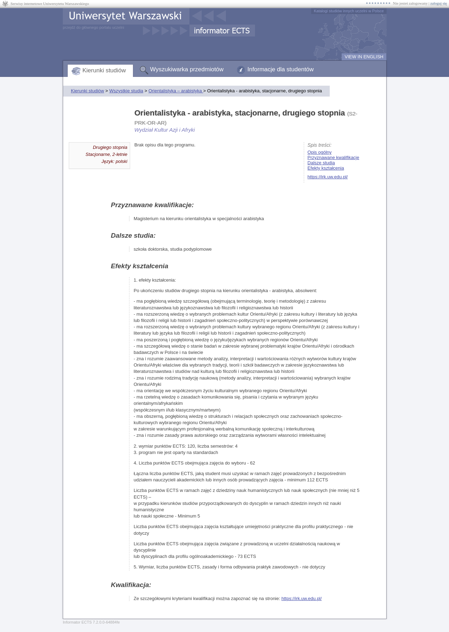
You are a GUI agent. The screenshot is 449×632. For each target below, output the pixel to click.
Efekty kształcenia (326, 168)
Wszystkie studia (126, 90)
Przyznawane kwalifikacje (333, 157)
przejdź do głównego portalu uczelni (93, 27)
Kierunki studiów (104, 70)
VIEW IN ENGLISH (363, 56)
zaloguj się (438, 3)
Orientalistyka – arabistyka (175, 90)
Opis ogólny (320, 152)
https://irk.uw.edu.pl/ (328, 176)
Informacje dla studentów (280, 69)
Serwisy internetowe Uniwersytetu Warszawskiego (50, 3)
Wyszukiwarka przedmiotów (187, 69)
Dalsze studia (321, 162)
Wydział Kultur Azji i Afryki (164, 130)
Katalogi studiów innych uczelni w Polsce (349, 11)
